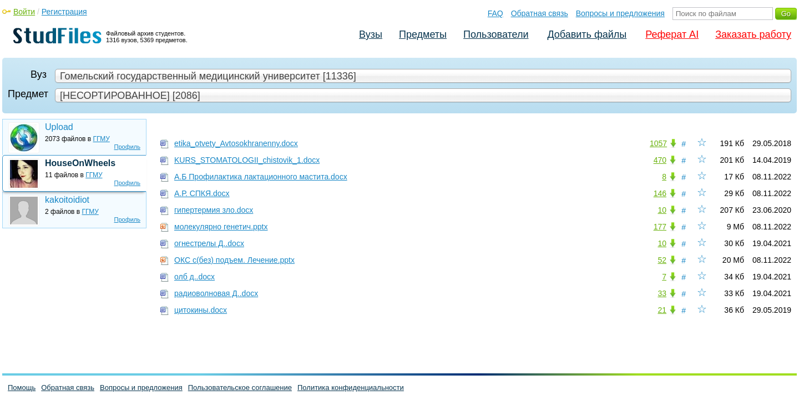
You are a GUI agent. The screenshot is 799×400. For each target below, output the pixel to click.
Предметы (423, 34)
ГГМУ (101, 139)
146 (660, 193)
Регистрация (64, 11)
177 (660, 226)
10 (662, 210)
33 (662, 293)
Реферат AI (672, 34)
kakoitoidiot (67, 199)
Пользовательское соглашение (240, 387)
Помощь (22, 387)
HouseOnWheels (80, 163)
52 (662, 260)
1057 (658, 143)
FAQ (495, 13)
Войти (24, 11)
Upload (59, 127)
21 (662, 310)
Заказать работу (753, 34)
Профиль (127, 146)
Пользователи (495, 34)
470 (660, 160)
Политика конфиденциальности (350, 387)
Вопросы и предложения (620, 13)
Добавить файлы (586, 34)
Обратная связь (539, 13)
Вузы (370, 34)
